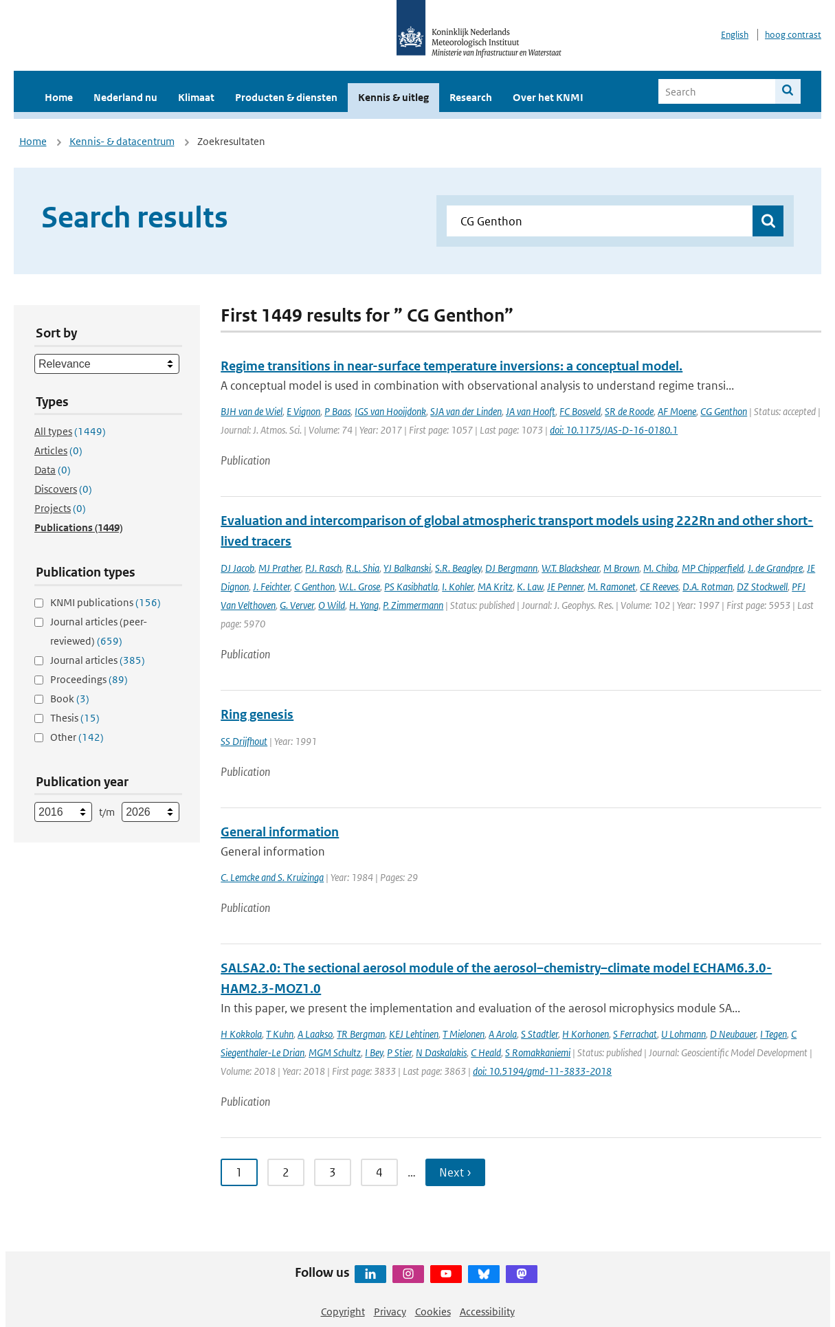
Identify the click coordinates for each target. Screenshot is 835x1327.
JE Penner (565, 586)
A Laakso (315, 1033)
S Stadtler (539, 1033)
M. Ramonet (612, 586)
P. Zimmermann (413, 605)
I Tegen (773, 1033)
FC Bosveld (580, 411)
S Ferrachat (635, 1033)
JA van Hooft (530, 411)
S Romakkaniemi (537, 1052)
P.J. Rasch (323, 568)
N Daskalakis (441, 1052)
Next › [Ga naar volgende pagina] (455, 1172)
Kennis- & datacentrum (122, 141)
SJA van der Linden (466, 411)
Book (69, 698)
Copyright (343, 1311)
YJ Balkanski (407, 568)
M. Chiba (660, 568)
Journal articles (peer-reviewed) (98, 631)
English (734, 35)
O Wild (331, 605)
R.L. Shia (362, 568)
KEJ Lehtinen (413, 1033)
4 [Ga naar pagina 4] (379, 1172)
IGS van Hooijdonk (390, 411)
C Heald (486, 1052)
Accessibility (487, 1311)
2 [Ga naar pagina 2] (285, 1172)
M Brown (621, 568)
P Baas (337, 411)
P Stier (399, 1052)
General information (280, 832)
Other (77, 737)
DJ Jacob (237, 568)
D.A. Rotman (707, 586)
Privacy (390, 1311)
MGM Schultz (335, 1052)
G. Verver (297, 605)
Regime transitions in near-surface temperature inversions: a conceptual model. (451, 366)
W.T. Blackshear (570, 568)
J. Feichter (271, 586)
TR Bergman (361, 1033)
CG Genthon (723, 411)
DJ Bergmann (511, 568)
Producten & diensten (286, 97)
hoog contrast (793, 35)
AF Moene (677, 411)
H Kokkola (241, 1033)
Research (470, 97)
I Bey (374, 1052)
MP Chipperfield (713, 568)
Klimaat (196, 97)
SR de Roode (629, 411)
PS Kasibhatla (411, 586)
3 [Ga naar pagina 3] (332, 1172)
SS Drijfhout (244, 741)
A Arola (503, 1033)
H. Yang (364, 605)
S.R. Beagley (458, 568)
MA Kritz (495, 586)
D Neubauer (733, 1033)
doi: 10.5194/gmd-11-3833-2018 (542, 1071)
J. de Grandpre (775, 568)
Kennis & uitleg (393, 97)
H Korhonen (585, 1033)
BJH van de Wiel (251, 411)
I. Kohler (458, 586)
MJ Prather (279, 568)
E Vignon (303, 411)
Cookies (433, 1311)
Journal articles (97, 660)
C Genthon (314, 586)
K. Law (530, 586)
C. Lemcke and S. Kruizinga (272, 877)
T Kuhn (279, 1033)
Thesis (75, 717)
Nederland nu (125, 97)
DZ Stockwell (762, 586)
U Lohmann (683, 1033)
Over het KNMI (548, 97)
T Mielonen (464, 1033)
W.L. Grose (359, 586)
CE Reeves (659, 586)
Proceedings (89, 679)
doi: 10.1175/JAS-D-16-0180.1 (614, 429)
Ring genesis (257, 714)
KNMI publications (105, 602)
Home (59, 97)
